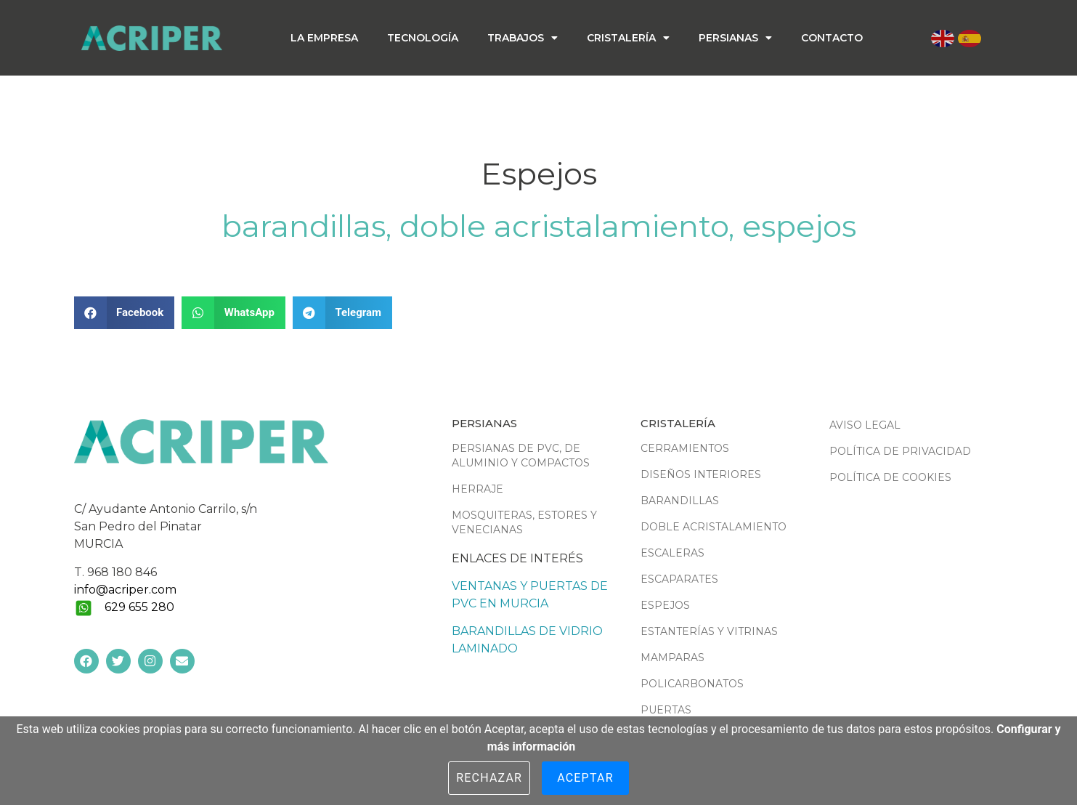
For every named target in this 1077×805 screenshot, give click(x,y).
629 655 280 (139, 607)
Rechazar (489, 778)
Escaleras (672, 552)
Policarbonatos (692, 683)
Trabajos (522, 38)
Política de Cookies (890, 477)
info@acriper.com (125, 589)
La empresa (324, 37)
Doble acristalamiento (563, 226)
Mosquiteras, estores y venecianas (524, 522)
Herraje (477, 488)
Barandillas (304, 226)
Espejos (799, 226)
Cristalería (628, 38)
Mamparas (672, 657)
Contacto (832, 37)
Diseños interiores (701, 474)
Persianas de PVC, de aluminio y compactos (521, 455)
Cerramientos (685, 448)
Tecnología (422, 37)
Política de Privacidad (900, 451)
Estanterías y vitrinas (709, 631)
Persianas (735, 38)
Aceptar (585, 778)
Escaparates (679, 579)
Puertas (666, 709)
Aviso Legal (865, 425)
